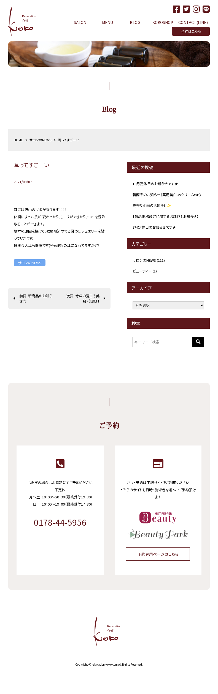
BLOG (135, 22)
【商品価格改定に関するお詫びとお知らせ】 (166, 216)
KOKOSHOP (162, 22)
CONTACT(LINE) (193, 22)
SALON (80, 22)
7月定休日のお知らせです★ (154, 227)
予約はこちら (191, 31)
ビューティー (142, 271)
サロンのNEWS (29, 262)
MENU (107, 22)
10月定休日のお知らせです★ (155, 183)
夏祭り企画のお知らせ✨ (152, 205)
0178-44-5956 (60, 522)
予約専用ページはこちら (158, 554)
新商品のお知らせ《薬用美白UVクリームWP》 (167, 194)
